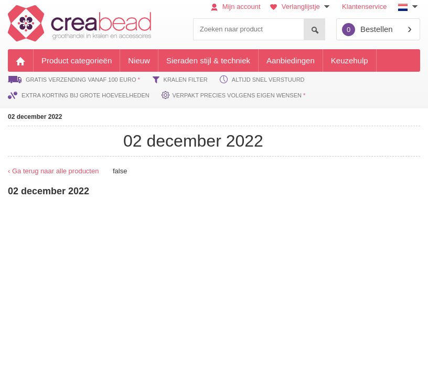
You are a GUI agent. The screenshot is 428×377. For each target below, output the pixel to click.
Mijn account (236, 6)
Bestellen (367, 29)
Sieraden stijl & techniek (208, 60)
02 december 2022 (35, 116)
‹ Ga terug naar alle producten (53, 171)
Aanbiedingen (290, 60)
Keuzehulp (349, 60)
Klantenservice (364, 6)
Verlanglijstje (301, 6)
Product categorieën (76, 60)
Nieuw (139, 60)
